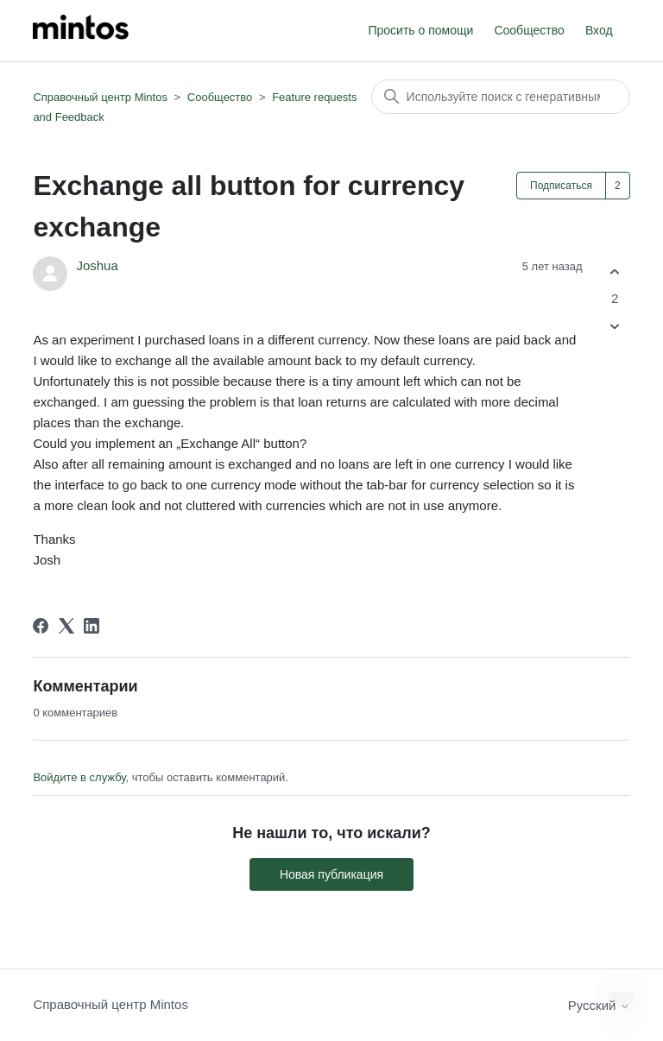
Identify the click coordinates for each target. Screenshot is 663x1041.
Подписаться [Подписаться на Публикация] (561, 186)
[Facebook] (40, 626)
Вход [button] (599, 30)
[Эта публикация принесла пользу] (615, 271)
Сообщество (529, 30)
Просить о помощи (420, 30)
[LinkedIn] (91, 626)
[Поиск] (500, 96)
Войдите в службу (79, 777)
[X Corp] (66, 626)
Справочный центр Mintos (100, 97)
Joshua (96, 265)
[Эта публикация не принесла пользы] (615, 327)
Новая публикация (331, 874)
